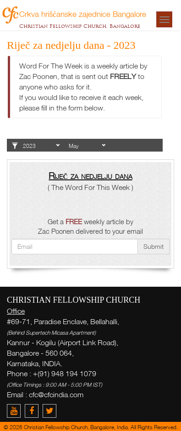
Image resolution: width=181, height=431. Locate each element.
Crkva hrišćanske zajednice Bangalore (82, 13)
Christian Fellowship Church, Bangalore (79, 26)
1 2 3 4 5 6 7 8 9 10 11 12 (87, 146)
